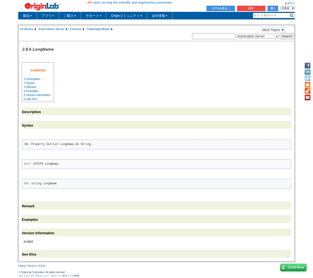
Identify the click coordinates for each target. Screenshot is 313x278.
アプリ (48, 16)
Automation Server (52, 29)
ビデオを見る (221, 8)
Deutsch (32, 265)
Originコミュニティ (126, 16)
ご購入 (70, 16)
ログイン (290, 3)
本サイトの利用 (71, 274)
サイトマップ (26, 274)
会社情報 (159, 16)
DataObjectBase (98, 29)
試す (251, 8)
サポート (93, 16)
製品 (27, 16)
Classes (75, 29)
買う (273, 8)
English (22, 265)
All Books (26, 29)
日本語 (41, 265)
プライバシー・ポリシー (48, 274)
